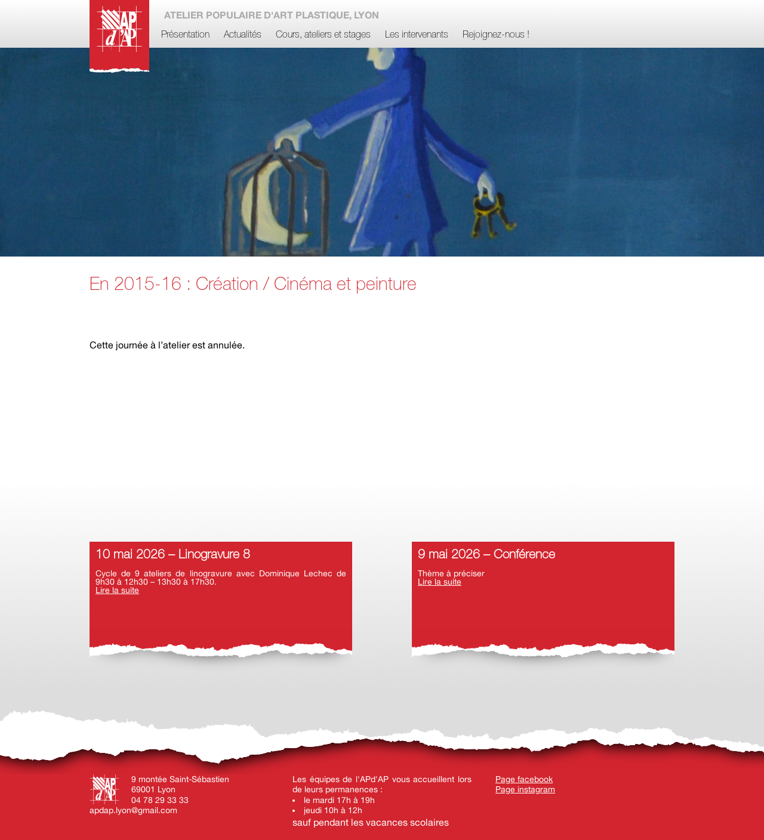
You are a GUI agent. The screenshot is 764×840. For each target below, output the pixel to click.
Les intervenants (416, 35)
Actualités (242, 35)
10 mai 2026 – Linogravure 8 (173, 555)
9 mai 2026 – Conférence (486, 555)
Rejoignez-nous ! (496, 35)
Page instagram (525, 789)
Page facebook (524, 779)
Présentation (185, 35)
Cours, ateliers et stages (323, 35)
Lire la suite (117, 590)
